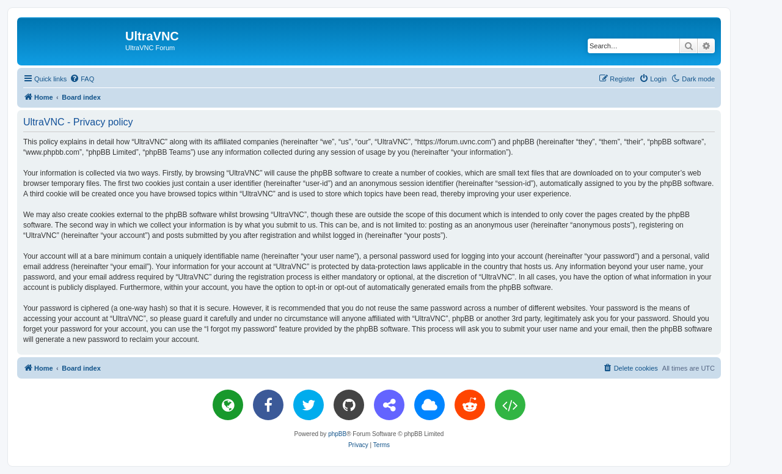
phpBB (337, 434)
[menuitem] (82, 79)
